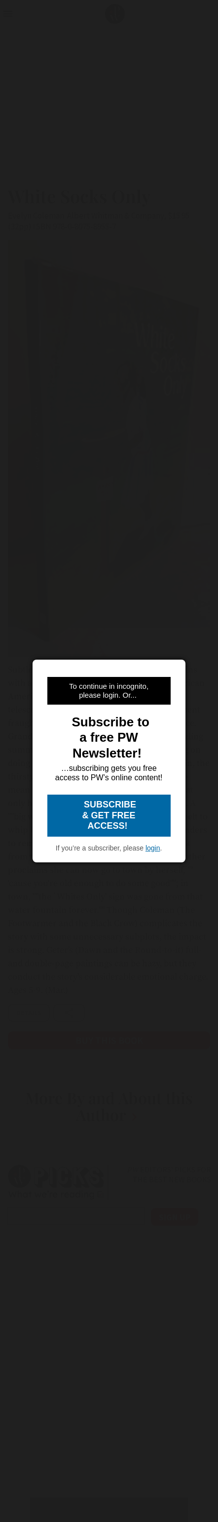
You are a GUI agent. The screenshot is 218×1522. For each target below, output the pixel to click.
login (152, 848)
